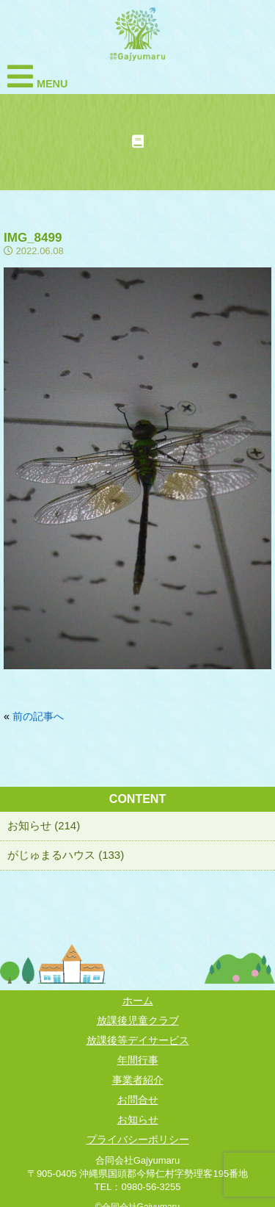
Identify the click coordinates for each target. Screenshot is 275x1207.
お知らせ (137, 1119)
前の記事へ (38, 716)
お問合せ (137, 1100)
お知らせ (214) (43, 825)
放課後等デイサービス (138, 1040)
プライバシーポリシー (138, 1139)
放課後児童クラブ (138, 1020)
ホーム (137, 1000)
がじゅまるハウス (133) (65, 854)
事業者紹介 (138, 1080)
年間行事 (137, 1060)
